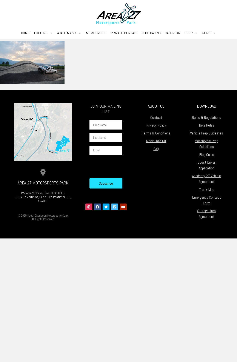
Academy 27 (69, 33)
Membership (96, 32)
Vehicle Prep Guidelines (206, 133)
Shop (191, 33)
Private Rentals (124, 32)
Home (25, 32)
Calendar (172, 32)
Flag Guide (206, 154)
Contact (156, 117)
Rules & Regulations (206, 117)
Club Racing (151, 32)
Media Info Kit (156, 140)
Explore (43, 33)
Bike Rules (206, 125)
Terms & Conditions (156, 133)
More (209, 33)
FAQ (156, 148)
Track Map (206, 189)
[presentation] (122, 166)
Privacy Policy (156, 125)
